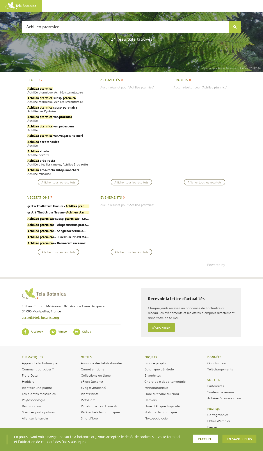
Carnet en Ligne (92, 369)
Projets (150, 357)
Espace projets (155, 363)
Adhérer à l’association (224, 398)
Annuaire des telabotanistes (102, 363)
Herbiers (28, 381)
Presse (212, 427)
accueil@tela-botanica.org (40, 317)
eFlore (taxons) (92, 381)
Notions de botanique (160, 412)
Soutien (213, 380)
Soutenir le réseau (220, 392)
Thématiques (32, 357)
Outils (86, 357)
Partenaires (215, 386)
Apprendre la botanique (39, 363)
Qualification (216, 363)
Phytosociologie (33, 400)
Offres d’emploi (218, 421)
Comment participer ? (38, 369)
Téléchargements (220, 369)
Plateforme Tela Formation (101, 406)
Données (214, 357)
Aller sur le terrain (35, 418)
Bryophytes (152, 375)
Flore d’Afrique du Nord (161, 393)
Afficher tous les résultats (58, 182)
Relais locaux (31, 406)
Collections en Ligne (96, 375)
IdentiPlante (90, 393)
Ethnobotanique (156, 387)
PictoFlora (88, 400)
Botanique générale (159, 369)
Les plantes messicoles (39, 393)
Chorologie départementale (165, 381)
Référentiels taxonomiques (100, 412)
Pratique (214, 409)
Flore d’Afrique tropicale (162, 406)
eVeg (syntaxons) (93, 387)
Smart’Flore (89, 418)
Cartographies (218, 414)
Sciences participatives (38, 412)
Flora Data (30, 375)
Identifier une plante (37, 387)
